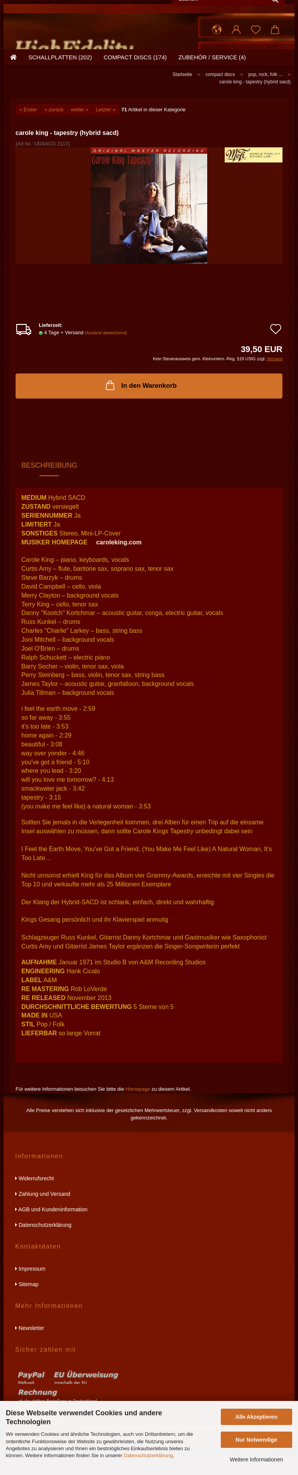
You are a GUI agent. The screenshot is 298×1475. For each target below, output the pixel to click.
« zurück (54, 136)
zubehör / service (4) (212, 91)
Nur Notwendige (256, 1440)
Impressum (30, 1295)
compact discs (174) (135, 91)
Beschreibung (49, 492)
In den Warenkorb (140, 411)
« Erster (28, 136)
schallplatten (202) (60, 91)
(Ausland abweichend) (106, 359)
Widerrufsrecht (34, 1205)
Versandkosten (210, 1137)
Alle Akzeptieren (256, 1417)
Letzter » (106, 136)
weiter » (80, 136)
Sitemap (26, 1310)
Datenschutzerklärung (148, 1455)
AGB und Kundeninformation (51, 1236)
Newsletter (29, 1354)
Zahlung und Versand (42, 1220)
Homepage (137, 1116)
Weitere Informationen (256, 1459)
